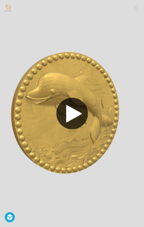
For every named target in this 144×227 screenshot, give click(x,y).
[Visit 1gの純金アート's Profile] (8, 8)
